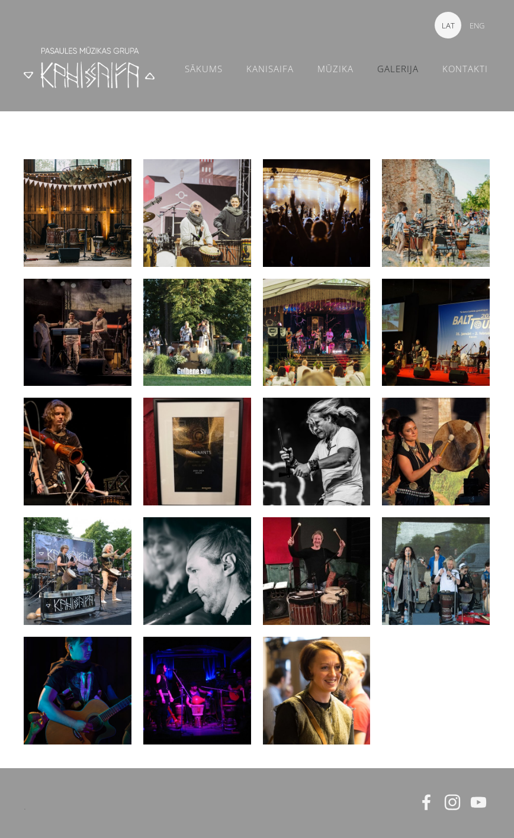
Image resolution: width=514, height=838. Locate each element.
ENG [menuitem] (477, 25)
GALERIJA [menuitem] (398, 69)
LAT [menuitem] (448, 25)
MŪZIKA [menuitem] (335, 69)
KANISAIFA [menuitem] (270, 69)
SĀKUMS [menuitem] (204, 69)
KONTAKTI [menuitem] (465, 69)
